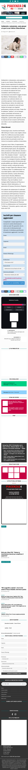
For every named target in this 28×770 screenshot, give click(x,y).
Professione (6, 259)
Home (2, 688)
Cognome (5, 241)
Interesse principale (8, 272)
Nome (5, 235)
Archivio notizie (4, 690)
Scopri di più (6, 753)
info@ (8, 752)
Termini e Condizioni (14, 768)
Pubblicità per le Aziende (6, 696)
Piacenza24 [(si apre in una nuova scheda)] (16, 392)
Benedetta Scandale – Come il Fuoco (13, 623)
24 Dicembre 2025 (5, 557)
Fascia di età (6, 266)
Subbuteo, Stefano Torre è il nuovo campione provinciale (13, 614)
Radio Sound (10, 392)
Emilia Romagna (9, 309)
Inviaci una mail (16, 633)
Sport (14, 415)
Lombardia (19, 307)
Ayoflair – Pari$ (8, 628)
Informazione (3, 694)
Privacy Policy (23, 767)
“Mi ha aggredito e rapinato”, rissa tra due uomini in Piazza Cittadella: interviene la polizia (16, 409)
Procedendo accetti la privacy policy (10, 671)
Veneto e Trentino (19, 309)
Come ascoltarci (4, 692)
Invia (15, 384)
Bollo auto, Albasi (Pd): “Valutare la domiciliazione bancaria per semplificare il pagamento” (16, 402)
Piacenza (8, 307)
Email (4, 247)
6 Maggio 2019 (5, 31)
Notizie (8, 21)
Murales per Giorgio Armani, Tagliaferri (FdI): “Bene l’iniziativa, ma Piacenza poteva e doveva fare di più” (12, 597)
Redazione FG (12, 31)
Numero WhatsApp (8, 253)
